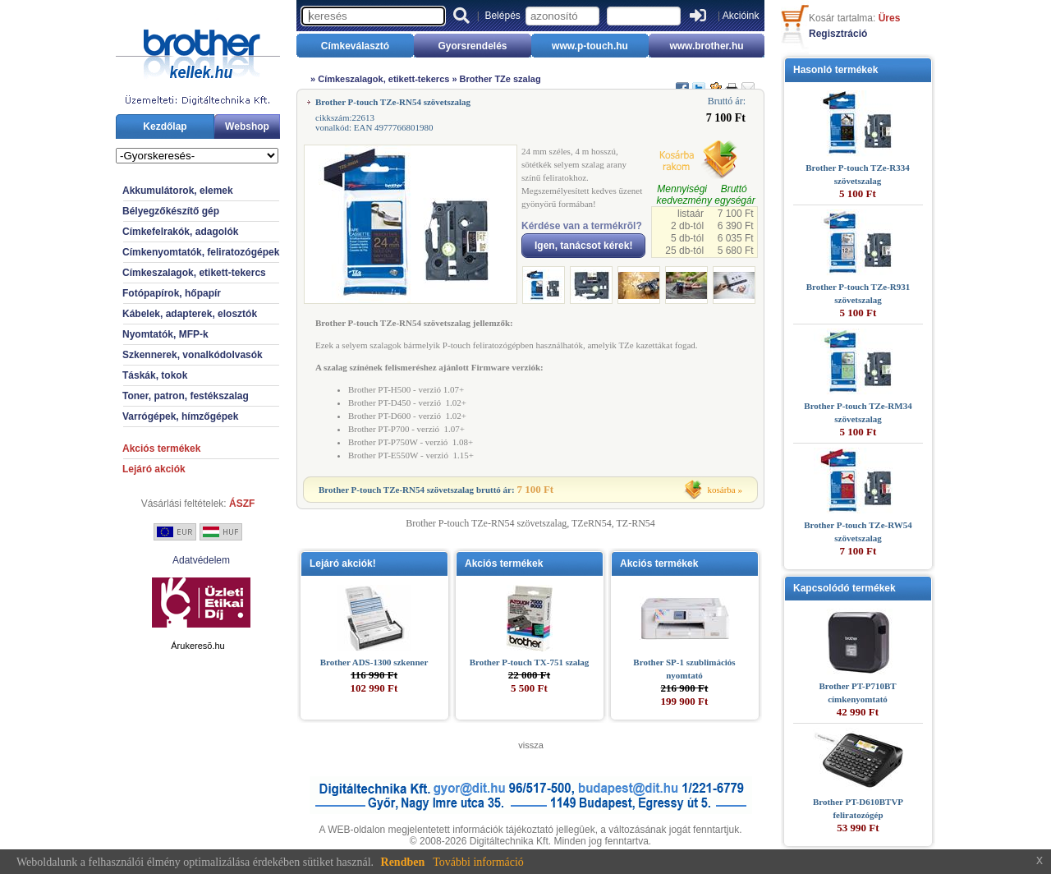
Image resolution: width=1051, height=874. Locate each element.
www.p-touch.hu (590, 46)
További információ (478, 862)
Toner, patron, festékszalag (185, 396)
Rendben (403, 862)
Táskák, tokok (154, 375)
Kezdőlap (164, 126)
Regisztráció (838, 33)
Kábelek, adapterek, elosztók (189, 314)
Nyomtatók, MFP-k (165, 334)
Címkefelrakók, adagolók (180, 231)
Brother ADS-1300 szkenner (374, 662)
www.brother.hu (706, 46)
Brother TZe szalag (500, 79)
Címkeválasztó (355, 46)
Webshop (247, 126)
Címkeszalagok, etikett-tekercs (194, 272)
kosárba (722, 489)
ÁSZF (242, 503)
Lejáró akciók (154, 469)
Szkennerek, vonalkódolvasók (192, 355)
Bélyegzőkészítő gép (170, 211)
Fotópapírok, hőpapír (171, 293)
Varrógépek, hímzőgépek (180, 416)
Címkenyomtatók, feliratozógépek (200, 252)
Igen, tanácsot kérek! (583, 245)
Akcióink (741, 15)
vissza (531, 745)
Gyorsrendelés (472, 46)
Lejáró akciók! (343, 563)
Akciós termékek (161, 448)
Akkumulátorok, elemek (177, 190)
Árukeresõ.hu (197, 646)
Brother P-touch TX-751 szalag (530, 662)
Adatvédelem (201, 560)
